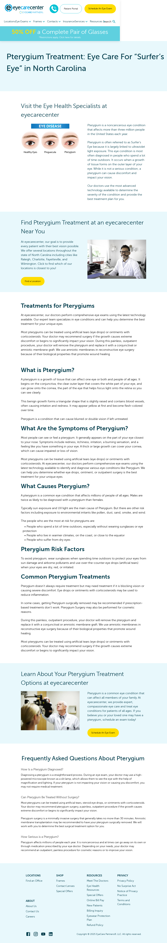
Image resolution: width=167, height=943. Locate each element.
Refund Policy (95, 925)
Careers (30, 916)
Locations (9, 21)
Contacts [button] (62, 22)
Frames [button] (44, 22)
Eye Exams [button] (26, 22)
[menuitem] (26, 21)
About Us (31, 906)
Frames (60, 880)
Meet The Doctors (97, 880)
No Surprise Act (126, 886)
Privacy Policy (125, 880)
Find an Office (34, 880)
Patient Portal (118, 8)
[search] (156, 22)
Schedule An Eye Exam (147, 8)
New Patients (94, 905)
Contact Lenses (65, 886)
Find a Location (33, 281)
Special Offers (64, 891)
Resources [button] (114, 22)
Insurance (79, 21)
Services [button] (95, 22)
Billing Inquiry (95, 910)
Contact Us (32, 911)
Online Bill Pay (95, 900)
